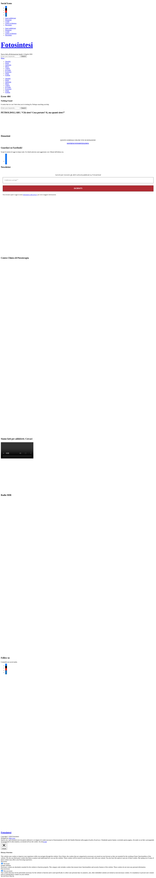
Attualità (8, 61)
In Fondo (8, 70)
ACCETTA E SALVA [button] (7, 876)
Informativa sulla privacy (30, 194)
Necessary (6, 864)
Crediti (7, 21)
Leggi (45, 842)
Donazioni (8, 20)
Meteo (7, 66)
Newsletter (8, 25)
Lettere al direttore (10, 23)
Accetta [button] (41, 842)
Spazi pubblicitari (10, 18)
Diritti (7, 63)
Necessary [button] (4, 861)
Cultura (7, 68)
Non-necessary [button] (5, 869)
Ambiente (8, 65)
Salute (7, 73)
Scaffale (7, 75)
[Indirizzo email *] (78, 180)
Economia (8, 72)
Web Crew (12, 838)
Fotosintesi (17, 45)
